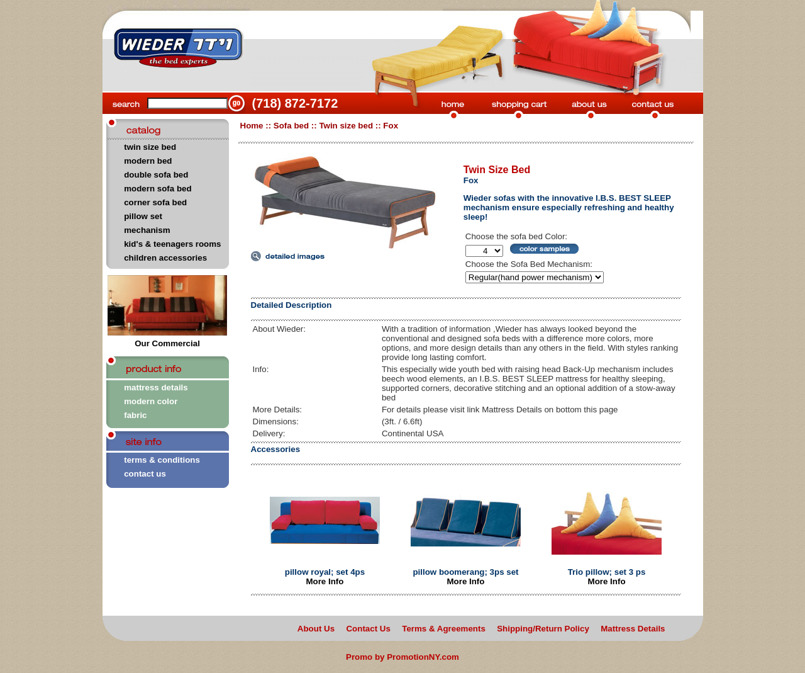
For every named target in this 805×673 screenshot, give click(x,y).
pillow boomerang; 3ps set (465, 572)
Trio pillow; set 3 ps (607, 572)
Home (252, 125)
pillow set (143, 216)
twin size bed (150, 147)
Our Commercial (167, 339)
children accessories (165, 258)
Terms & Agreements (444, 628)
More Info (324, 581)
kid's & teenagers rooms (172, 244)
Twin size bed (346, 125)
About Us (316, 628)
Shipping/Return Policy (543, 628)
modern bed (148, 161)
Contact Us (368, 628)
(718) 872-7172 (295, 103)
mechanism (147, 230)
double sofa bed (156, 174)
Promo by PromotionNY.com (402, 657)
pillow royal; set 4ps (325, 572)
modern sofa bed (157, 188)
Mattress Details (633, 628)
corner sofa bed (155, 202)
